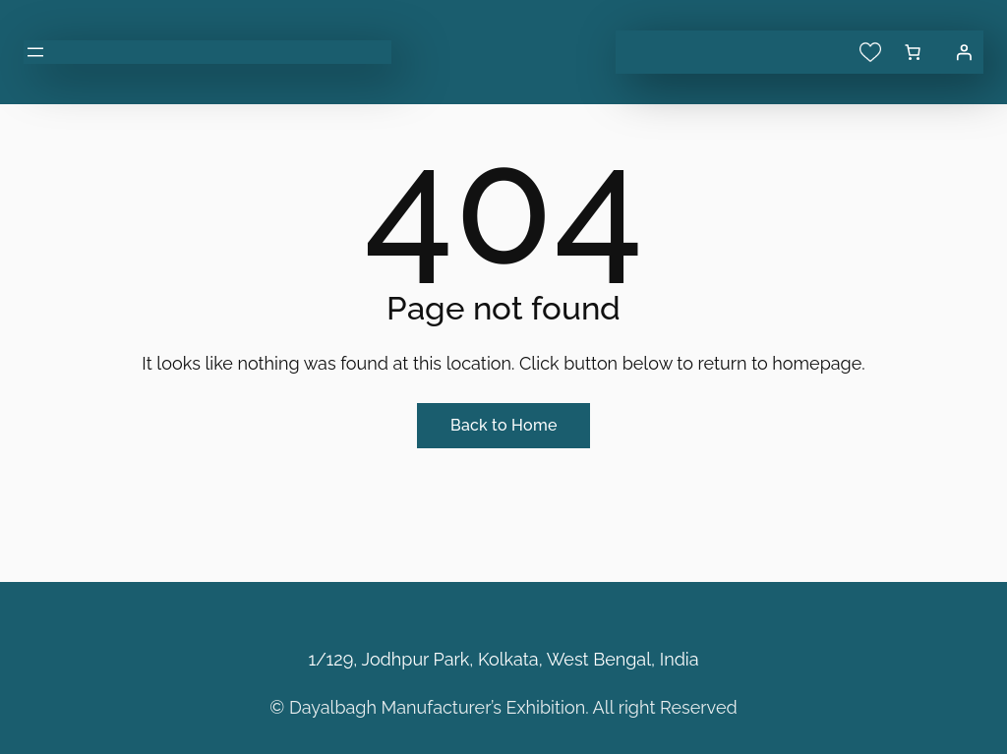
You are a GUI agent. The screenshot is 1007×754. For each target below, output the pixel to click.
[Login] (963, 52)
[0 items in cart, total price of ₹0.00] (912, 52)
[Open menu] (35, 52)
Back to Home (503, 425)
